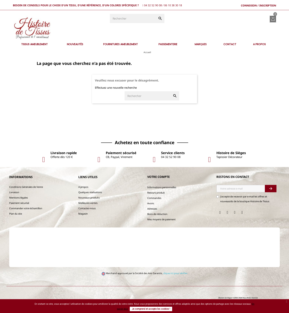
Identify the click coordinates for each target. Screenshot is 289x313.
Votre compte (158, 177)
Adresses (152, 208)
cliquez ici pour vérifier (175, 273)
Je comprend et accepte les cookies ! (151, 309)
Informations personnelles (161, 187)
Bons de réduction (157, 214)
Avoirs (150, 203)
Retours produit (156, 192)
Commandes (154, 198)
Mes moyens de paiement (161, 219)
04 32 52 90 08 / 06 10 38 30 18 (163, 5)
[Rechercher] (133, 18)
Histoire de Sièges (225, 298)
